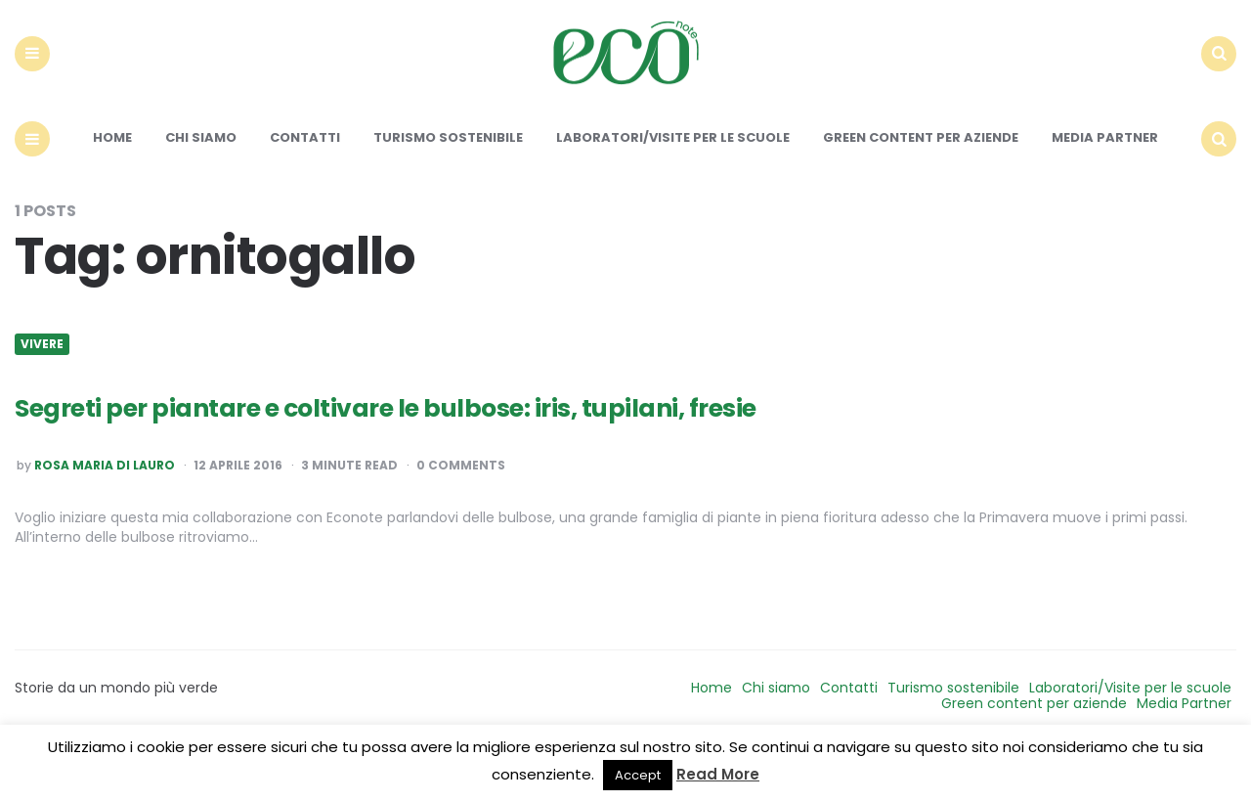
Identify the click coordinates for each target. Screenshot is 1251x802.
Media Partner (1105, 183)
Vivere (42, 389)
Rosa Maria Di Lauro (104, 510)
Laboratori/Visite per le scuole (673, 183)
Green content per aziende (920, 183)
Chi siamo (201, 183)
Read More (717, 774)
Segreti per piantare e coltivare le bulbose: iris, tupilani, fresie (488, 450)
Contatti (305, 183)
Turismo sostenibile (448, 183)
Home (112, 183)
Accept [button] (638, 775)
